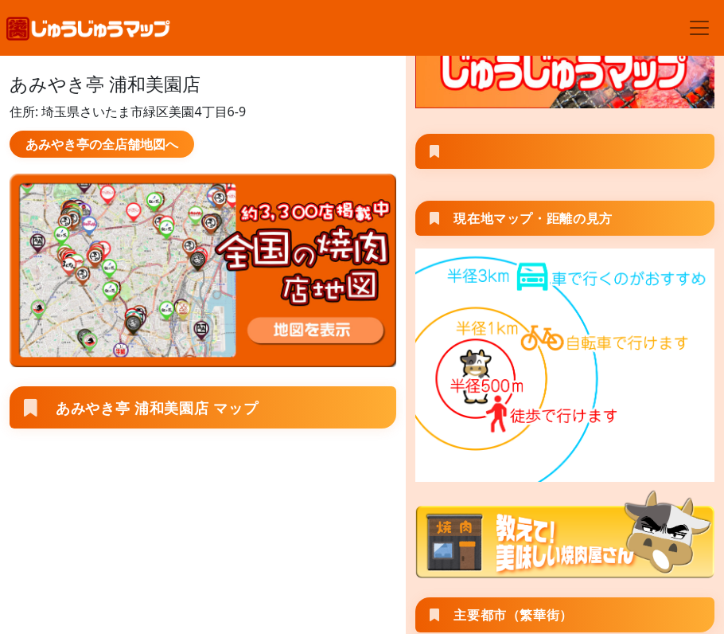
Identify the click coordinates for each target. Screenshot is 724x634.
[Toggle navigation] (699, 28)
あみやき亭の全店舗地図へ (101, 144)
